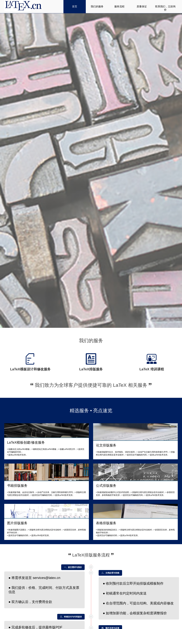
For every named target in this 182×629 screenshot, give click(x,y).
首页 (74, 6)
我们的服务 (97, 6)
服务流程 (119, 6)
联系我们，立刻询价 (165, 8)
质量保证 (142, 6)
